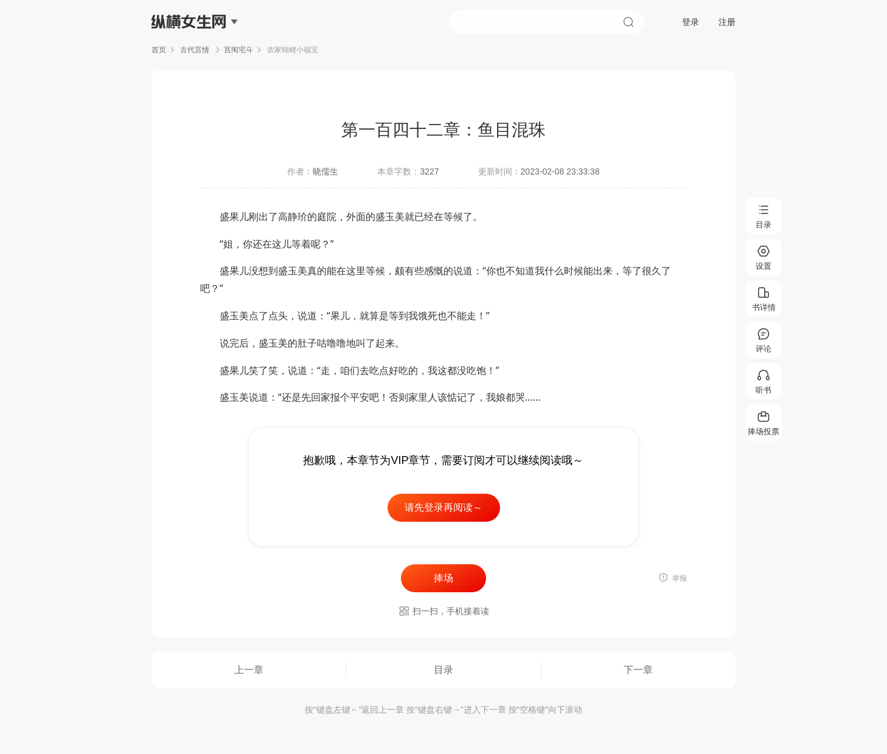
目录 (443, 670)
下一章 (638, 670)
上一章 (248, 670)
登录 (690, 22)
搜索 (628, 22)
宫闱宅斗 (238, 50)
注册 (727, 22)
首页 (158, 50)
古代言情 (195, 50)
